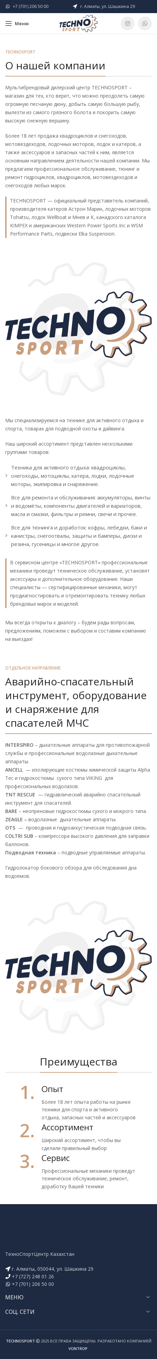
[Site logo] (78, 23)
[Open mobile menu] (17, 23)
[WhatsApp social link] (145, 23)
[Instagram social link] (128, 23)
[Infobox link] (78, 1102)
